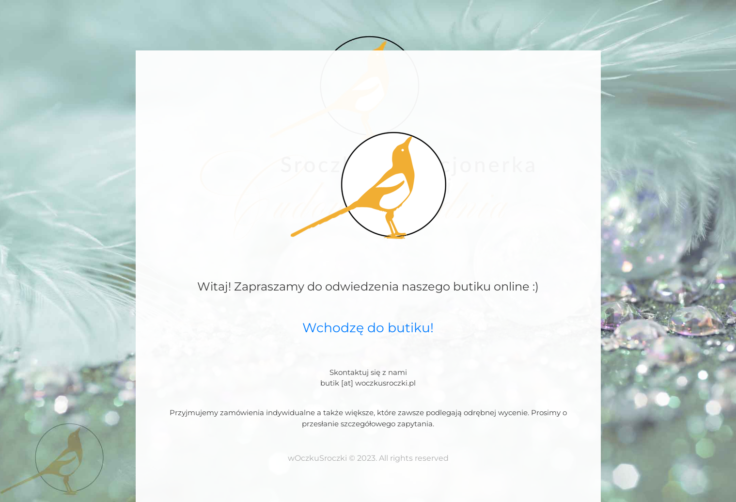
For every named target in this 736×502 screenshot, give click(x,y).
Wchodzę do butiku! (368, 328)
